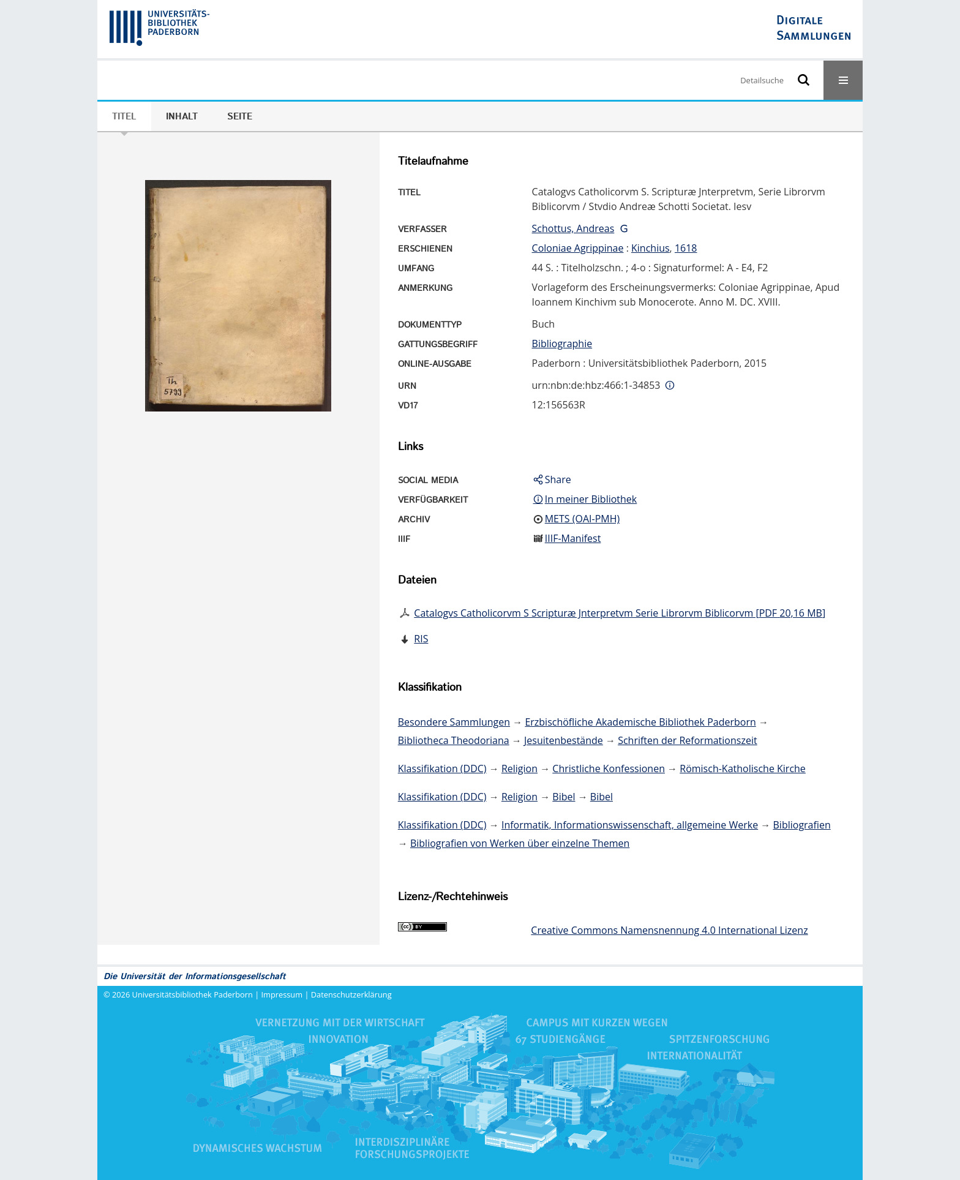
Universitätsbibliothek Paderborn (192, 994)
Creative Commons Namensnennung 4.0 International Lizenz (669, 930)
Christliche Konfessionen (608, 768)
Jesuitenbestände (563, 740)
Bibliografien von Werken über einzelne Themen (519, 843)
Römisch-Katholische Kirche (743, 768)
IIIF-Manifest (573, 538)
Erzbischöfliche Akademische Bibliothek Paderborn (640, 722)
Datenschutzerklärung (351, 994)
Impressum (282, 994)
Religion (519, 768)
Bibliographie (562, 343)
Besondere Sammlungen (454, 722)
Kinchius (650, 248)
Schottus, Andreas (573, 228)
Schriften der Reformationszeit (687, 740)
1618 (686, 248)
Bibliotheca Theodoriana (453, 740)
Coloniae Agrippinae (578, 248)
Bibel (563, 796)
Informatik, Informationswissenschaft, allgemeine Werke (629, 825)
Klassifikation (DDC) (442, 768)
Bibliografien (802, 825)
